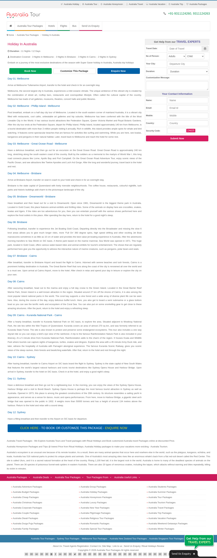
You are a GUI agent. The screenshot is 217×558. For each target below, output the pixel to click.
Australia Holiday (71, 4)
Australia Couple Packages (26, 513)
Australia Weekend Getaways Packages (168, 523)
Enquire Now (118, 71)
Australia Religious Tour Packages (97, 518)
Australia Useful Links (125, 477)
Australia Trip (177, 4)
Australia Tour (91, 4)
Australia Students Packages (162, 486)
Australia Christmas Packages (27, 502)
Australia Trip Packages (160, 513)
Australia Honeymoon (113, 4)
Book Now (30, 71)
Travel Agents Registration (76, 546)
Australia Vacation (157, 4)
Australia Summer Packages (162, 492)
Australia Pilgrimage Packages (95, 513)
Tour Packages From (97, 477)
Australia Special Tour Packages (96, 528)
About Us (57, 546)
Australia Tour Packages (30, 26)
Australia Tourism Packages (161, 502)
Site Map (106, 546)
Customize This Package (74, 71)
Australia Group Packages (93, 486)
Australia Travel (136, 4)
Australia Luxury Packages (94, 502)
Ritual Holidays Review (153, 546)
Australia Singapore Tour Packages (166, 538)
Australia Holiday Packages (94, 492)
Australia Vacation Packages (162, 518)
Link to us (117, 546)
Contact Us (95, 546)
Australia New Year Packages (95, 507)
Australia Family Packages (26, 528)
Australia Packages (198, 4)
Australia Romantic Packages (95, 523)
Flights (63, 26)
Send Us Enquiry (91, 26)
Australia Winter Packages (161, 528)
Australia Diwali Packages (25, 518)
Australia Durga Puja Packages (28, 523)
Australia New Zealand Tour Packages (128, 538)
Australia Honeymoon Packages (96, 497)
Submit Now (177, 138)
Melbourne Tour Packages (94, 538)
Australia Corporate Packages (27, 507)
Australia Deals (41, 477)
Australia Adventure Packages (27, 486)
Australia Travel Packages (161, 507)
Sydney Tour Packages (68, 538)
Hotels (51, 26)
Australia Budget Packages (26, 492)
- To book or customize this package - (74, 428)
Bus (74, 26)
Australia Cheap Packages (26, 497)
